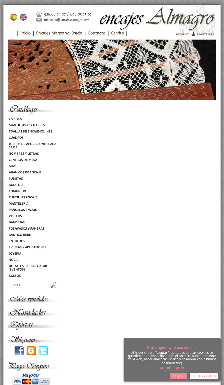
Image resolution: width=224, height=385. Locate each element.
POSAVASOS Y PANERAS (26, 229)
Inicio (25, 33)
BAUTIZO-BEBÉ (20, 235)
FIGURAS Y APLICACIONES (27, 247)
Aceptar (179, 376)
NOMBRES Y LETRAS (24, 154)
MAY (12, 166)
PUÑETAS (16, 179)
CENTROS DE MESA (23, 160)
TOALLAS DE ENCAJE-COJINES (30, 131)
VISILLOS (15, 216)
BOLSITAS (16, 185)
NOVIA (13, 260)
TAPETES (15, 119)
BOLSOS (15, 276)
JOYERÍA (15, 254)
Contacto (97, 33)
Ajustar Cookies (204, 376)
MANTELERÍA (18, 204)
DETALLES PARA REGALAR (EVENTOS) (28, 268)
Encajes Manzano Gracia (59, 33)
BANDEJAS (17, 222)
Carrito (117, 33)
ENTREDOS (17, 241)
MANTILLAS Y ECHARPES (27, 125)
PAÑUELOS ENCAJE (23, 210)
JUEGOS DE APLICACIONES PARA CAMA (32, 145)
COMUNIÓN (17, 191)
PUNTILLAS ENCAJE (23, 197)
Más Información (172, 368)
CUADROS (16, 138)
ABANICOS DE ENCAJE (25, 172)
